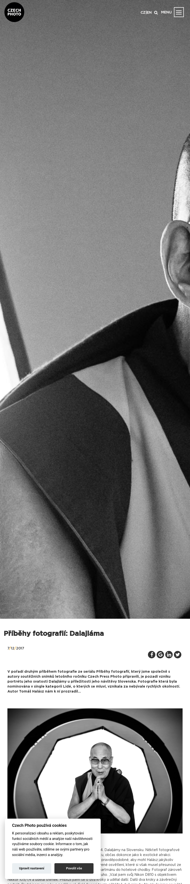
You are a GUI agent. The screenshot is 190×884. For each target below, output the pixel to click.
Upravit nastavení (31, 868)
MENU (166, 12)
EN (149, 12)
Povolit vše (74, 868)
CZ (143, 12)
